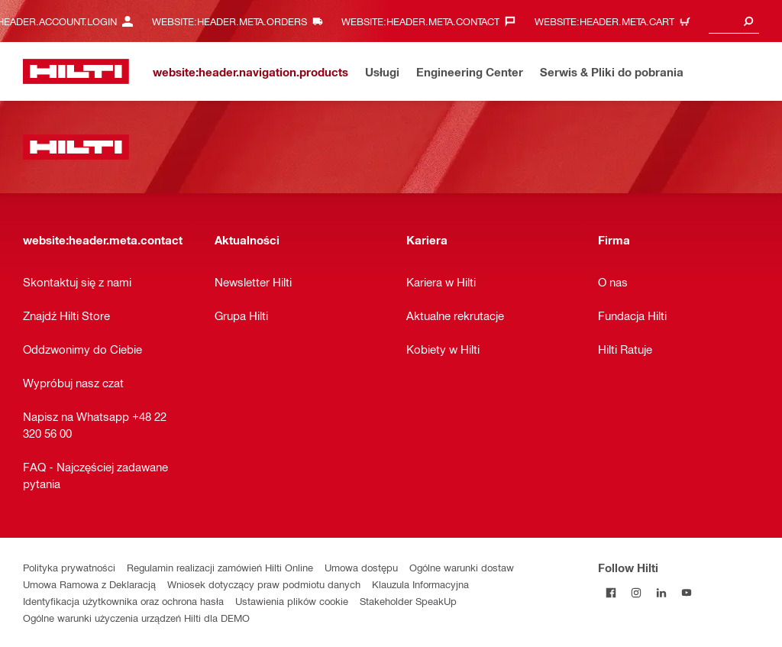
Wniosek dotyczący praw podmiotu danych (263, 584)
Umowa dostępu (361, 567)
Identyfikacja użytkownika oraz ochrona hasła (123, 601)
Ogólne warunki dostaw (461, 567)
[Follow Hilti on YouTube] (686, 592)
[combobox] (734, 21)
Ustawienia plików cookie (291, 601)
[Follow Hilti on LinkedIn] (661, 592)
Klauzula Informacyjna (420, 584)
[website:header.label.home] (76, 71)
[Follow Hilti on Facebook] (610, 592)
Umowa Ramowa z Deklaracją (89, 584)
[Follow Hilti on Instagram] (635, 592)
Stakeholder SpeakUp (408, 601)
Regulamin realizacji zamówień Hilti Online (220, 567)
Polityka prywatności (69, 567)
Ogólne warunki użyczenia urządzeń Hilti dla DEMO (136, 617)
